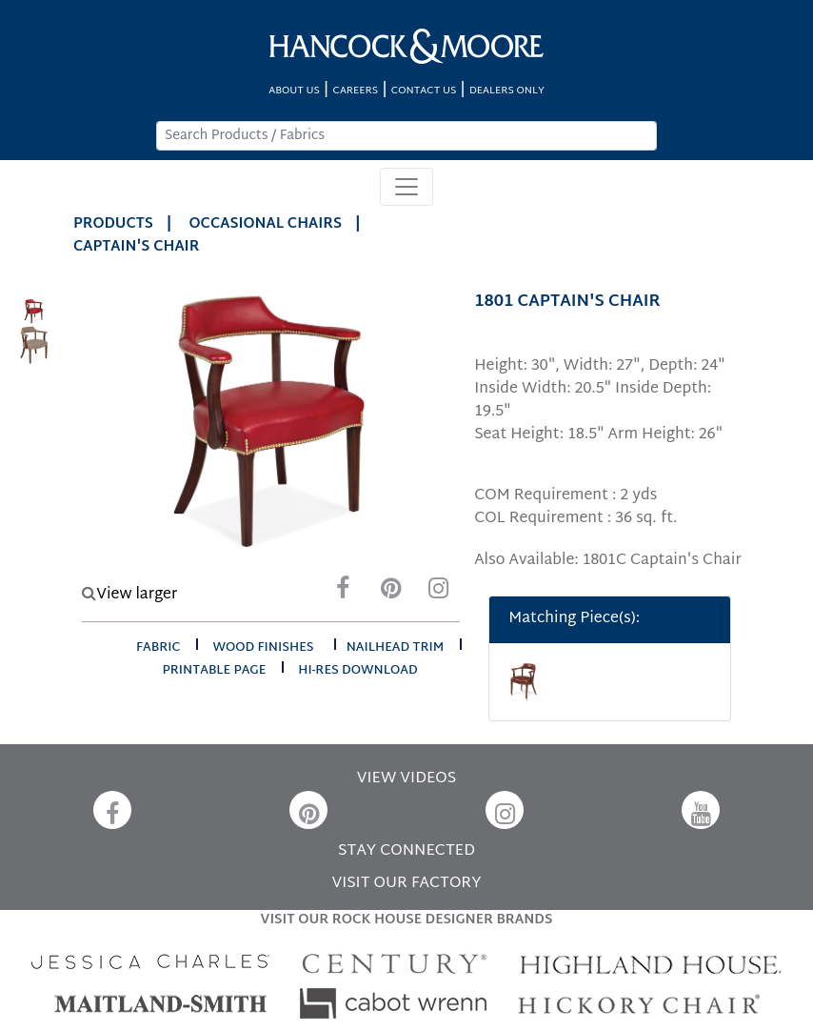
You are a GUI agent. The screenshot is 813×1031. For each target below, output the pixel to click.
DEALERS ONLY (507, 91)
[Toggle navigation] (406, 187)
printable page (215, 670)
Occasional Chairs (266, 224)
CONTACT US (423, 91)
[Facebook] (343, 593)
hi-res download (357, 670)
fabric (158, 648)
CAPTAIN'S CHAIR (136, 247)
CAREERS (356, 91)
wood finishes (262, 648)
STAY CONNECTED (406, 851)
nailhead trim (396, 648)
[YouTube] (701, 810)
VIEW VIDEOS (406, 779)
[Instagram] (438, 593)
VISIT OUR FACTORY (406, 884)
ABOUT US (294, 91)
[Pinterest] (390, 593)
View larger (129, 595)
